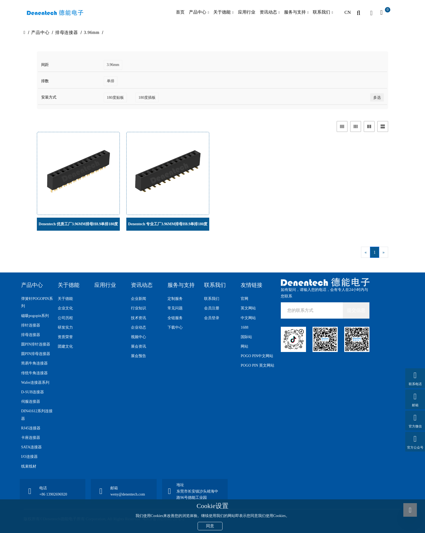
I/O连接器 (29, 457)
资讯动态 (268, 12)
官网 (244, 299)
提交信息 (356, 310)
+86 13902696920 (53, 494)
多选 (377, 98)
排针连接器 (30, 325)
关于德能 (222, 12)
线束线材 (28, 466)
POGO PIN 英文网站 (257, 365)
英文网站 (248, 308)
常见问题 (175, 308)
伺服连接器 (30, 401)
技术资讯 (138, 318)
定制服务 (175, 299)
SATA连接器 (31, 447)
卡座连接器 (30, 438)
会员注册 (211, 308)
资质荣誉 (65, 337)
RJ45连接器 (30, 428)
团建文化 (65, 346)
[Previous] (365, 252)
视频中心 (138, 337)
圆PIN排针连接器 (35, 344)
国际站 (246, 337)
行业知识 (138, 308)
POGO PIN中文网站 (257, 356)
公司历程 (65, 318)
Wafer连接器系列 (35, 382)
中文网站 (248, 318)
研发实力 (65, 327)
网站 (244, 346)
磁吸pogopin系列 (35, 316)
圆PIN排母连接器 (35, 354)
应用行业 (246, 12)
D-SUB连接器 (32, 392)
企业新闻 (138, 299)
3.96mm (91, 32)
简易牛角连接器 (34, 363)
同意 (210, 526)
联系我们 (321, 12)
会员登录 (211, 318)
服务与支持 (295, 12)
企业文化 (65, 308)
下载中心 (175, 327)
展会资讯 (138, 346)
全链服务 (175, 318)
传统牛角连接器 (34, 373)
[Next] (383, 252)
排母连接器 (66, 32)
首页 (180, 12)
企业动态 (138, 327)
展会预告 (138, 356)
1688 (244, 327)
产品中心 (197, 12)
